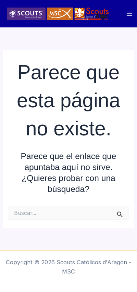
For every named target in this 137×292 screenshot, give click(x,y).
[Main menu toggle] (129, 14)
